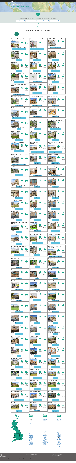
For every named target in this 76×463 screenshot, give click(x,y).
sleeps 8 (47, 20)
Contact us (23, 1)
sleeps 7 (42, 20)
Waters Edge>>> (19, 186)
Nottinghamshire (45, 420)
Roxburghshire (59, 430)
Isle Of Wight (31, 440)
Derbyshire (31, 429)
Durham (31, 432)
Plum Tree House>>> (19, 289)
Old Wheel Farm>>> (55, 197)
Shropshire (45, 422)
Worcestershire (45, 433)
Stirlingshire (59, 432)
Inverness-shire (45, 447)
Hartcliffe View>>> (19, 411)
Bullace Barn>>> (37, 322)
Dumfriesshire (45, 444)
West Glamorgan (59, 433)
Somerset (45, 423)
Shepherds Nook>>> (55, 116)
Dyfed (59, 440)
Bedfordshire (31, 421)
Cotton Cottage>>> (37, 230)
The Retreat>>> (19, 389)
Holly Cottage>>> (37, 186)
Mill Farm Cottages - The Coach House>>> (19, 117)
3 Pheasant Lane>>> (55, 344)
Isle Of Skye (59, 421)
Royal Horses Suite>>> (55, 208)
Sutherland (59, 436)
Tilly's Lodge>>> (37, 289)
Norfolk (31, 447)
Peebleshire (31, 443)
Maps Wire (58, 455)
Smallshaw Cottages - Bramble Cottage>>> (19, 48)
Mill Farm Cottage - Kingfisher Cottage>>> (37, 48)
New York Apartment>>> (19, 197)
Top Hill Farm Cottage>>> (19, 208)
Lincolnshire (31, 444)
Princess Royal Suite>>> (19, 322)
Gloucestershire (31, 435)
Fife (45, 446)
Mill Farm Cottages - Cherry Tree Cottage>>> (19, 164)
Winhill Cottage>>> (37, 128)
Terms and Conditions (3, 456)
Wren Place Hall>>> (55, 411)
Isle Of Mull (59, 419)
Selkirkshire (59, 431)
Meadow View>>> (55, 267)
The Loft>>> (55, 322)
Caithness (45, 441)
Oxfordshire (45, 421)
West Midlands (45, 429)
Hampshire (31, 436)
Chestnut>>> (19, 278)
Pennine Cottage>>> (55, 400)
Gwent (59, 441)
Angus (45, 436)
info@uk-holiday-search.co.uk (32, 454)
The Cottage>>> (37, 197)
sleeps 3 (23, 20)
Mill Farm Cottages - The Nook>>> (55, 47)
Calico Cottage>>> (19, 59)
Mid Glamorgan (59, 443)
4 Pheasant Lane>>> (55, 289)
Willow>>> (37, 278)
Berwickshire (45, 440)
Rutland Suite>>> (19, 219)
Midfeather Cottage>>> (55, 163)
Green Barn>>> (55, 278)
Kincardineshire (59, 422)
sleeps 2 (18, 20)
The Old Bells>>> (37, 410)
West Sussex (45, 430)
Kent (31, 441)
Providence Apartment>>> (37, 175)
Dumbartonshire (45, 443)
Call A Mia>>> (37, 333)
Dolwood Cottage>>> (55, 300)
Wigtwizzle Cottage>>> (19, 311)
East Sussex (31, 433)
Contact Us (1, 454)
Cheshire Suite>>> (37, 219)
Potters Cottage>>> (37, 208)
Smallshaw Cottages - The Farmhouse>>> (55, 256)
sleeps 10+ (57, 20)
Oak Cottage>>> (55, 186)
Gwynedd (59, 442)
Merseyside (31, 446)
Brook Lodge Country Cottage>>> (55, 128)
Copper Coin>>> (19, 300)
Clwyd (59, 438)
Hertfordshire (31, 438)
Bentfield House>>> (37, 389)
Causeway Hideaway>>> (19, 105)
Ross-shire (59, 429)
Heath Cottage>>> (55, 59)
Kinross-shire (59, 423)
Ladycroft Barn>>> (37, 163)
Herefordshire (31, 437)
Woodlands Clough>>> (55, 175)
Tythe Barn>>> (55, 333)
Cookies (1, 455)
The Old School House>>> (37, 400)
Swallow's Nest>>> (19, 267)
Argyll (45, 437)
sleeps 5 (32, 20)
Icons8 (61, 454)
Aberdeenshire (45, 435)
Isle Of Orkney (59, 420)
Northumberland (45, 419)
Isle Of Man (31, 439)
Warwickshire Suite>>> (37, 311)
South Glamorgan (59, 447)
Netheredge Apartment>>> (37, 81)
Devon (31, 430)
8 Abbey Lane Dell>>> (19, 333)
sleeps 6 (37, 20)
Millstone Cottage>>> (55, 105)
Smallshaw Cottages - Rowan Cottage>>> (55, 152)
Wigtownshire (59, 435)
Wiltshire (45, 432)
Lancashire (31, 442)
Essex (31, 434)
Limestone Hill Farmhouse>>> (18, 400)
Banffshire (45, 439)
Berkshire (31, 422)
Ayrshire (45, 438)
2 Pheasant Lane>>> (37, 344)
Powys (59, 446)
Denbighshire (59, 439)
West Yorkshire (45, 431)
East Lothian (45, 445)
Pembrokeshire (59, 445)
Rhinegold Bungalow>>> (37, 116)
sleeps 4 (28, 20)
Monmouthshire (59, 444)
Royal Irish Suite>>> (55, 219)
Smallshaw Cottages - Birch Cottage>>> (37, 152)
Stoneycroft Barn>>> (19, 344)
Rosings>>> (19, 128)
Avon (31, 420)
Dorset (31, 431)
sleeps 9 (52, 20)
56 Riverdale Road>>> (55, 389)
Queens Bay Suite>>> (55, 311)
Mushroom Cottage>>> (37, 59)
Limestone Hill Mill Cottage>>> (37, 105)
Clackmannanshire (45, 442)
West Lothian (59, 434)
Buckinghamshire (31, 423)
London (31, 445)
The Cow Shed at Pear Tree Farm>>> (19, 94)
